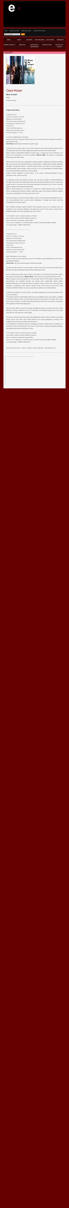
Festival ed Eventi (59, 45)
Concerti (29, 39)
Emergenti (60, 39)
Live (6, 31)
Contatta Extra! (39, 31)
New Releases (40, 39)
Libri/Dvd (22, 44)
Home (8, 39)
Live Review (50, 39)
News (19, 39)
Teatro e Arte (47, 44)
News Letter (14, 31)
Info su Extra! (26, 31)
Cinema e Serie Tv (10, 44)
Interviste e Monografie (34, 45)
